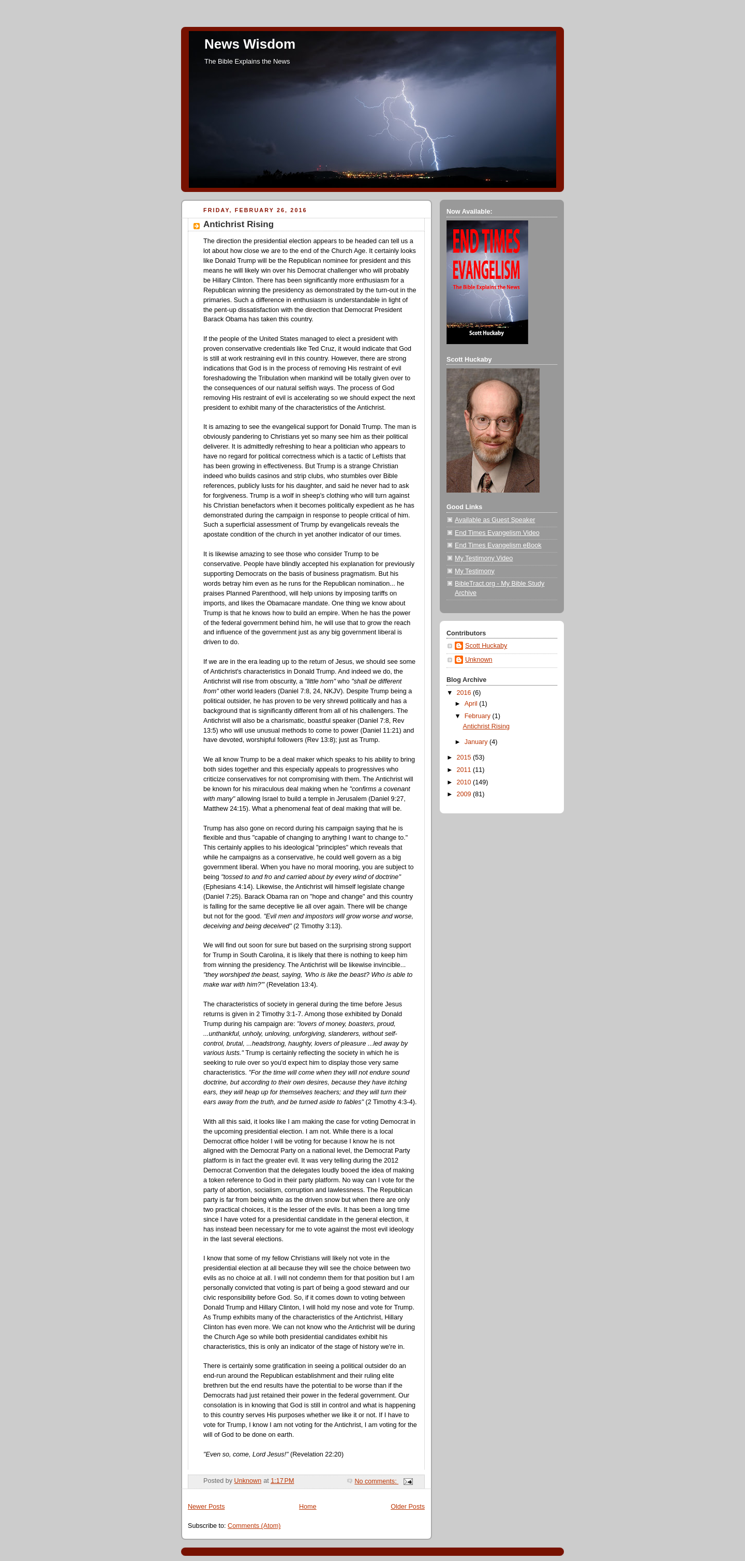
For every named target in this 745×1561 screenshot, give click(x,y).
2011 (465, 770)
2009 (465, 794)
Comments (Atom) (254, 1525)
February (479, 716)
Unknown (479, 659)
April (472, 703)
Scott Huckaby (486, 645)
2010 (465, 782)
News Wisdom (249, 44)
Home (308, 1506)
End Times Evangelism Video (497, 533)
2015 (465, 757)
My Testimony (475, 571)
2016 (465, 692)
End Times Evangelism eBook (498, 545)
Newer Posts (206, 1506)
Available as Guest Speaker (495, 520)
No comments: (376, 1481)
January (477, 742)
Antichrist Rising (238, 224)
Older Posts (408, 1506)
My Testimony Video (484, 558)
